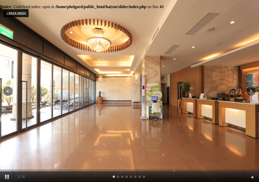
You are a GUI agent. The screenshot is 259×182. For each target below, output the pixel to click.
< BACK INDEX (16, 13)
